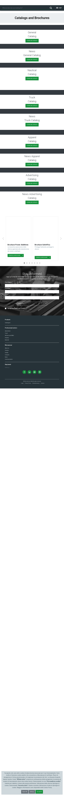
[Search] (24, 8)
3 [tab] (29, 670)
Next (61, 651)
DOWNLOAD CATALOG (32, 87)
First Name (8, 690)
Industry (7, 745)
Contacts (7, 762)
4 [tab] (32, 670)
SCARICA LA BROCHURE (14, 648)
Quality (6, 760)
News (6, 764)
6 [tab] (37, 670)
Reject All (24, 791)
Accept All (39, 791)
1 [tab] (24, 670)
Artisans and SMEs (9, 743)
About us (7, 755)
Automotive (7, 738)
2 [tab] (27, 670)
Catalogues (7, 730)
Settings (32, 791)
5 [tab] (34, 670)
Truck (6, 740)
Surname (8, 696)
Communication (9, 766)
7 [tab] (40, 670)
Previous (3, 651)
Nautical (7, 747)
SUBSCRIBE (21, 711)
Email (7, 702)
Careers (7, 757)
